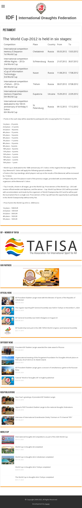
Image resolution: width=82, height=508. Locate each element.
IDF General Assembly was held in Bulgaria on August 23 (36, 318)
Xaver (47, 504)
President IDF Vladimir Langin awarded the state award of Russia (39, 347)
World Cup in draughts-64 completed (29, 447)
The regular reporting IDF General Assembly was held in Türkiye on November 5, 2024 (47, 308)
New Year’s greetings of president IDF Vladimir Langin (35, 397)
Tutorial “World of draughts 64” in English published (34, 378)
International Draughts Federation (47, 18)
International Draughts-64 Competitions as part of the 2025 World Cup (41, 437)
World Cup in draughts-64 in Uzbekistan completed (34, 457)
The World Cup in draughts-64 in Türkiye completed (34, 477)
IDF (10, 17)
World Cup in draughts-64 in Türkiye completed (32, 467)
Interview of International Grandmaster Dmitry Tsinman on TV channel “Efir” (43, 417)
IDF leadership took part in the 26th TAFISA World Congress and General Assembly (46, 328)
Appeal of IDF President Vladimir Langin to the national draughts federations (44, 407)
